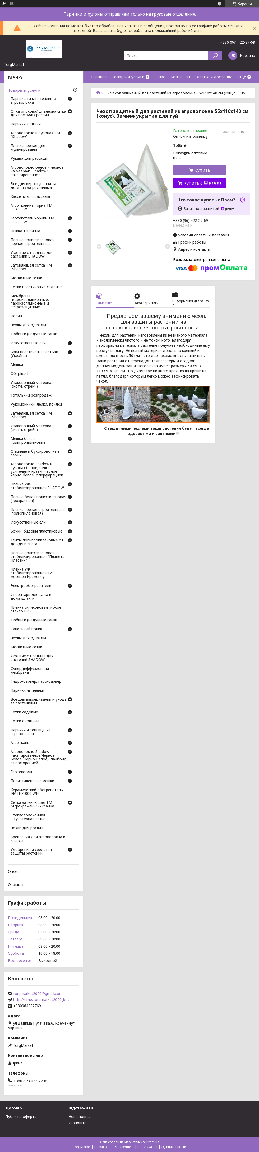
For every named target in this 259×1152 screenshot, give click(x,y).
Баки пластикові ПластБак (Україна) (34, 354)
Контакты (180, 76)
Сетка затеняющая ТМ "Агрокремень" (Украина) (33, 805)
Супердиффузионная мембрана (30, 671)
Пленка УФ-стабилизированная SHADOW (37, 486)
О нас (160, 76)
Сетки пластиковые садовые (37, 287)
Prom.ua (152, 1142)
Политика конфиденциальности (161, 1147)
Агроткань (20, 743)
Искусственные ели (28, 343)
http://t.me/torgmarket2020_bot (41, 999)
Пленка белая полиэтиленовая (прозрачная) (38, 499)
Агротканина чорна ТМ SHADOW (31, 208)
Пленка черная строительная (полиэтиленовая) (37, 512)
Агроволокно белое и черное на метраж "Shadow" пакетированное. (37, 171)
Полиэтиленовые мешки (32, 781)
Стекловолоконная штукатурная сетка (28, 817)
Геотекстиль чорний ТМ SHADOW (32, 220)
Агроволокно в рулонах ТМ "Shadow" (35, 135)
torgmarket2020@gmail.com (38, 993)
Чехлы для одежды (28, 325)
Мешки (17, 365)
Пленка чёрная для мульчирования (28, 148)
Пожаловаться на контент (114, 1147)
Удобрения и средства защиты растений (31, 852)
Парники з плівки (26, 124)
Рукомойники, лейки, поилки (36, 404)
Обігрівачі (19, 374)
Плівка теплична (25, 231)
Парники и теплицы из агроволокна (30, 732)
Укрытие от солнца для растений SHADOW (32, 255)
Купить (202, 170)
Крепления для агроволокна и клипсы (38, 839)
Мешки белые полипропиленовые (28, 441)
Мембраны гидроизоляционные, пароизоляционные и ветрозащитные (30, 301)
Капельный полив (26, 629)
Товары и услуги (128, 76)
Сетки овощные (25, 721)
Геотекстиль (22, 772)
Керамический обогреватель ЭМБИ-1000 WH (37, 792)
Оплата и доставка (213, 76)
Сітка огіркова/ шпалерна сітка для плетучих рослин (38, 113)
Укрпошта (77, 1122)
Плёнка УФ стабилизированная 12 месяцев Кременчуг (31, 573)
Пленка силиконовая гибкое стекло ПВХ (36, 609)
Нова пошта (79, 1116)
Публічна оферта (20, 1116)
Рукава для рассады (29, 159)
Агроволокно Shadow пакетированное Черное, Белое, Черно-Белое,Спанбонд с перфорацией (39, 757)
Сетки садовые (24, 712)
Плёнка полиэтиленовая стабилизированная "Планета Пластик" (37, 557)
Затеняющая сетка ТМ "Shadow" (31, 267)
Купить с (202, 183)
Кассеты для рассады (30, 197)
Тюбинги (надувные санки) (35, 334)
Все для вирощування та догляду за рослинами (33, 186)
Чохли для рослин (27, 828)
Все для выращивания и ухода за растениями (39, 701)
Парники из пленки (27, 691)
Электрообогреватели (31, 586)
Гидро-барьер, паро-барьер (36, 682)
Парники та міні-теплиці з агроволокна (33, 101)
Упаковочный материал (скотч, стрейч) (32, 385)
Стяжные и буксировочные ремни (35, 453)
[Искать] (215, 55)
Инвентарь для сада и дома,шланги (31, 597)
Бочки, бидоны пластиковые (36, 531)
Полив (16, 316)
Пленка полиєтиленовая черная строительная (32, 242)
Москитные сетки (26, 278)
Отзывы (15, 884)
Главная (99, 76)
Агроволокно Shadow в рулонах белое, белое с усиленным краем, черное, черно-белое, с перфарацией (37, 470)
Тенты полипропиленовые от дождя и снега (37, 542)
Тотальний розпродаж (31, 395)
